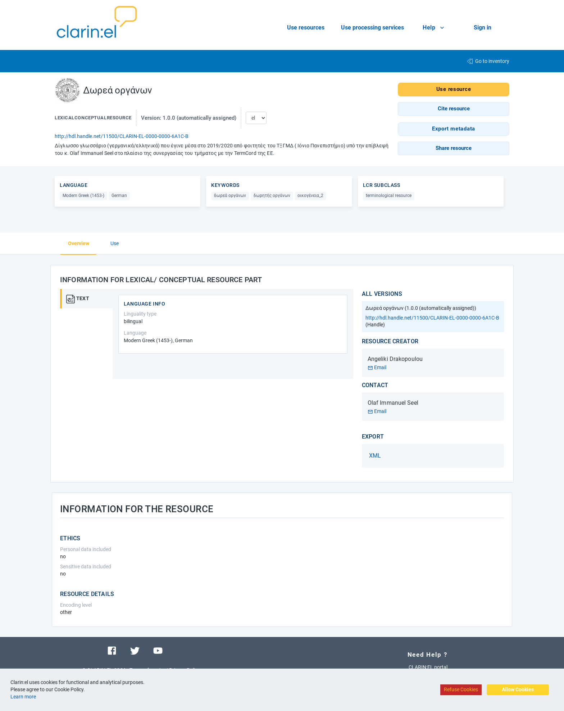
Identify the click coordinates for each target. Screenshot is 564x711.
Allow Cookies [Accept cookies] (518, 689)
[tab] (89, 298)
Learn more (23, 696)
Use (114, 243)
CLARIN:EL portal (428, 667)
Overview (78, 243)
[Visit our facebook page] (111, 650)
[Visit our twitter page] (134, 650)
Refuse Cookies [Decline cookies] (461, 689)
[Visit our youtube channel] (158, 650)
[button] (453, 109)
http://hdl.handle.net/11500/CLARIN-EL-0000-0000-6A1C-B (121, 136)
